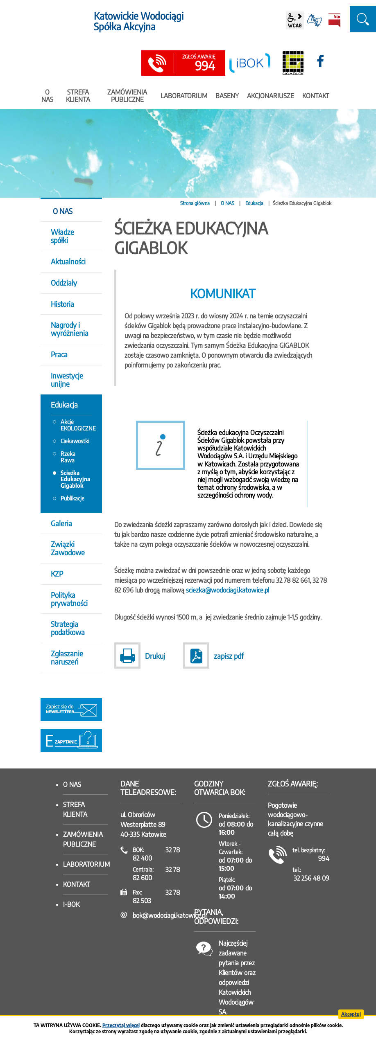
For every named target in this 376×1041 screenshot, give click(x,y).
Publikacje (72, 498)
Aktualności (68, 261)
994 (198, 63)
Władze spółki (62, 236)
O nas (72, 784)
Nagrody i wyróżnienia (69, 329)
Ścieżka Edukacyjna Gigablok (75, 479)
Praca (59, 354)
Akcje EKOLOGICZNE (76, 424)
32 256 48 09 (311, 878)
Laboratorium (85, 864)
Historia (62, 304)
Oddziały (64, 282)
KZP (57, 573)
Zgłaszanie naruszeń (67, 657)
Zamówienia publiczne (83, 839)
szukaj (363, 19)
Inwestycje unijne (67, 379)
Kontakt (76, 884)
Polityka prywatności (69, 599)
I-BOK (71, 904)
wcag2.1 (295, 20)
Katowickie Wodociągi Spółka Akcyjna (138, 21)
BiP (334, 20)
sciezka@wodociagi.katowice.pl (227, 590)
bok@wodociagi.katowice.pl (169, 915)
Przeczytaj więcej (121, 1025)
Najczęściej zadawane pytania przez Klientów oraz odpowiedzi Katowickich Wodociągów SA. (237, 977)
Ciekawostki (75, 440)
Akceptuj (351, 1014)
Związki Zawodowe (68, 548)
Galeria (61, 523)
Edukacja (254, 203)
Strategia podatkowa (68, 628)
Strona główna (195, 203)
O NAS (227, 203)
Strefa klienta (75, 809)
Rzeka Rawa (68, 456)
